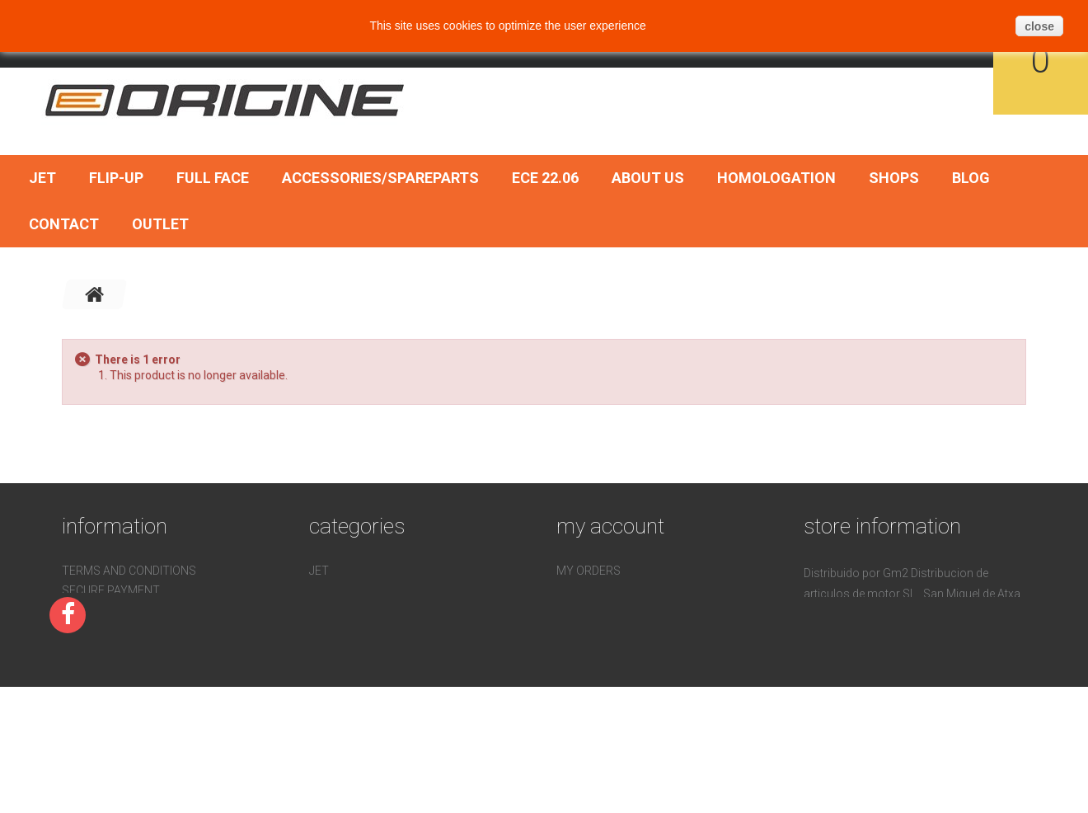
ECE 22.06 (545, 177)
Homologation (776, 177)
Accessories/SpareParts (380, 177)
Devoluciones (103, 649)
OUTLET (160, 224)
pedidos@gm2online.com (912, 693)
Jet (42, 177)
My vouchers (596, 649)
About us (648, 177)
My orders (588, 570)
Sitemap (86, 689)
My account (610, 526)
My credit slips (602, 590)
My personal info (609, 630)
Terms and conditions (129, 570)
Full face (212, 177)
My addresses (598, 610)
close (1039, 26)
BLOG (971, 177)
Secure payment (111, 590)
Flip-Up (116, 177)
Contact (64, 224)
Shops (894, 177)
